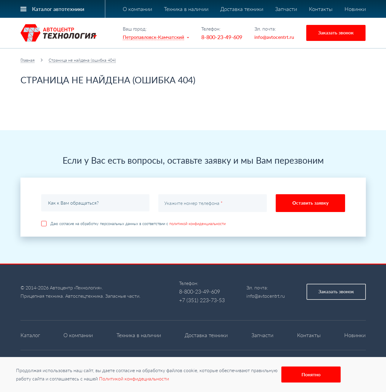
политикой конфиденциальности (197, 223)
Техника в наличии (186, 9)
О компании (137, 9)
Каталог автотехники (58, 9)
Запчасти (286, 9)
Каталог (30, 335)
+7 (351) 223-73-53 (202, 300)
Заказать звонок (336, 32)
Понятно (311, 374)
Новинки (355, 9)
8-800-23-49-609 (221, 37)
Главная (27, 60)
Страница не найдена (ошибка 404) (82, 60)
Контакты (321, 9)
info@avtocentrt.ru (274, 37)
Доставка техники (241, 9)
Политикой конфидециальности (134, 378)
